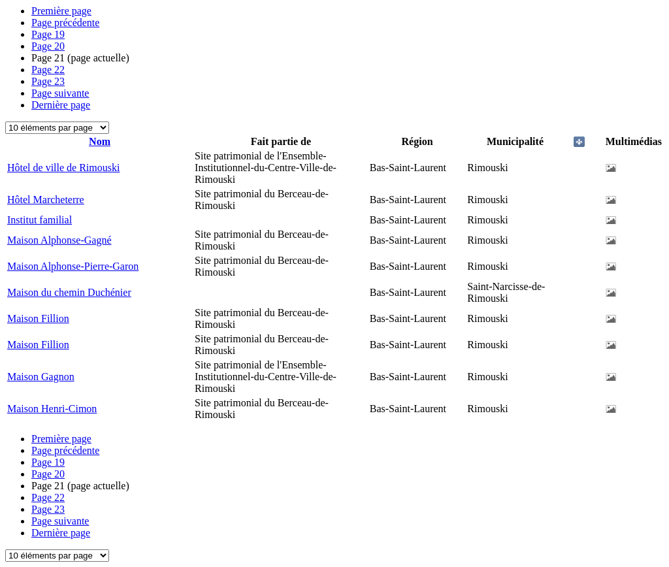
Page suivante (60, 93)
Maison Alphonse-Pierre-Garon (73, 266)
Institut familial (39, 219)
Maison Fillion (38, 318)
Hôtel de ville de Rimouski (63, 167)
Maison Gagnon (40, 376)
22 (48, 69)
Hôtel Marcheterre (45, 199)
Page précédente (65, 22)
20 (48, 46)
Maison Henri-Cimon (52, 408)
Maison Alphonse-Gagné (59, 240)
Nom (99, 141)
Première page (61, 10)
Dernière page (60, 104)
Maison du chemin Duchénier (69, 292)
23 (48, 81)
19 (48, 34)
